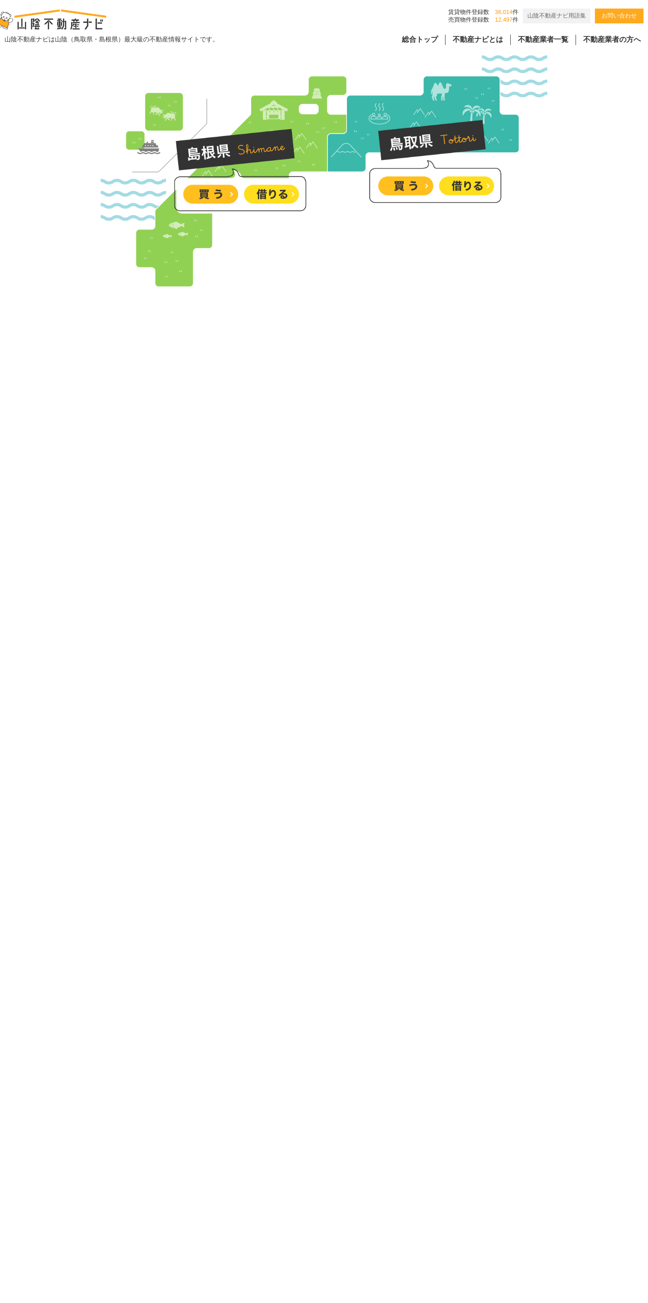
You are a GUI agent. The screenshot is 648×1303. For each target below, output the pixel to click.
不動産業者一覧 (543, 39)
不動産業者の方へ (612, 39)
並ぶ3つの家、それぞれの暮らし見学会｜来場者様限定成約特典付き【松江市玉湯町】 (385, 1095)
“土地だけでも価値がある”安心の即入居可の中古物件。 (335, 958)
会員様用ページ (385, 1222)
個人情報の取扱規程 (313, 1222)
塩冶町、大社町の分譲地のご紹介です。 (311, 1026)
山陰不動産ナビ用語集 (556, 15)
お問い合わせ (619, 15)
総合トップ (420, 39)
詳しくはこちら (603, 267)
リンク (435, 1222)
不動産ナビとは (478, 39)
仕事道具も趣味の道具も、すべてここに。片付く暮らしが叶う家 (350, 889)
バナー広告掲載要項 (234, 1222)
